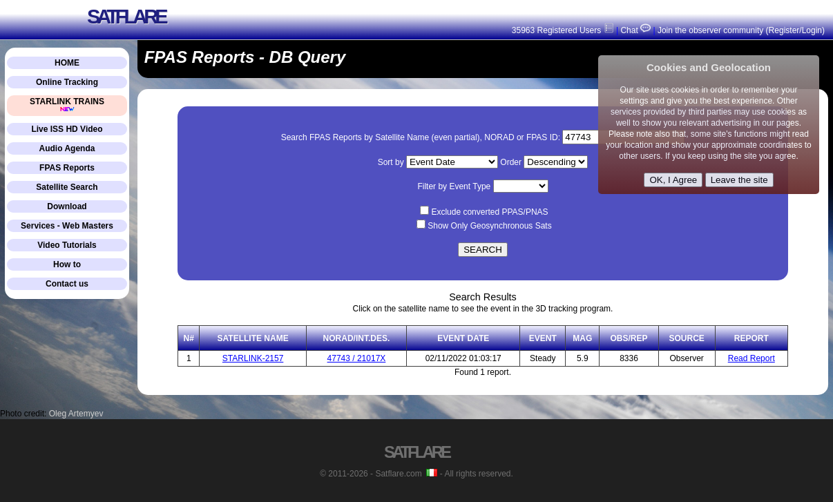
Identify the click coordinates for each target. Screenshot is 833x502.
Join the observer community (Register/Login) (741, 30)
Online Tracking (67, 82)
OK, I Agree (673, 180)
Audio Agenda (67, 148)
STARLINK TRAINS (67, 105)
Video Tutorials (67, 245)
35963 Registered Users (563, 30)
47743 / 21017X (356, 358)
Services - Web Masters (67, 226)
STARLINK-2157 (252, 358)
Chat (634, 30)
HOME (67, 63)
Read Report (751, 358)
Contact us (67, 284)
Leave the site (739, 180)
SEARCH (482, 249)
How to (67, 264)
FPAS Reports (67, 168)
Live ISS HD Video (66, 129)
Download (66, 206)
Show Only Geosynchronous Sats (489, 226)
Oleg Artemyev (76, 413)
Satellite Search (66, 187)
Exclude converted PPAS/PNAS (489, 212)
